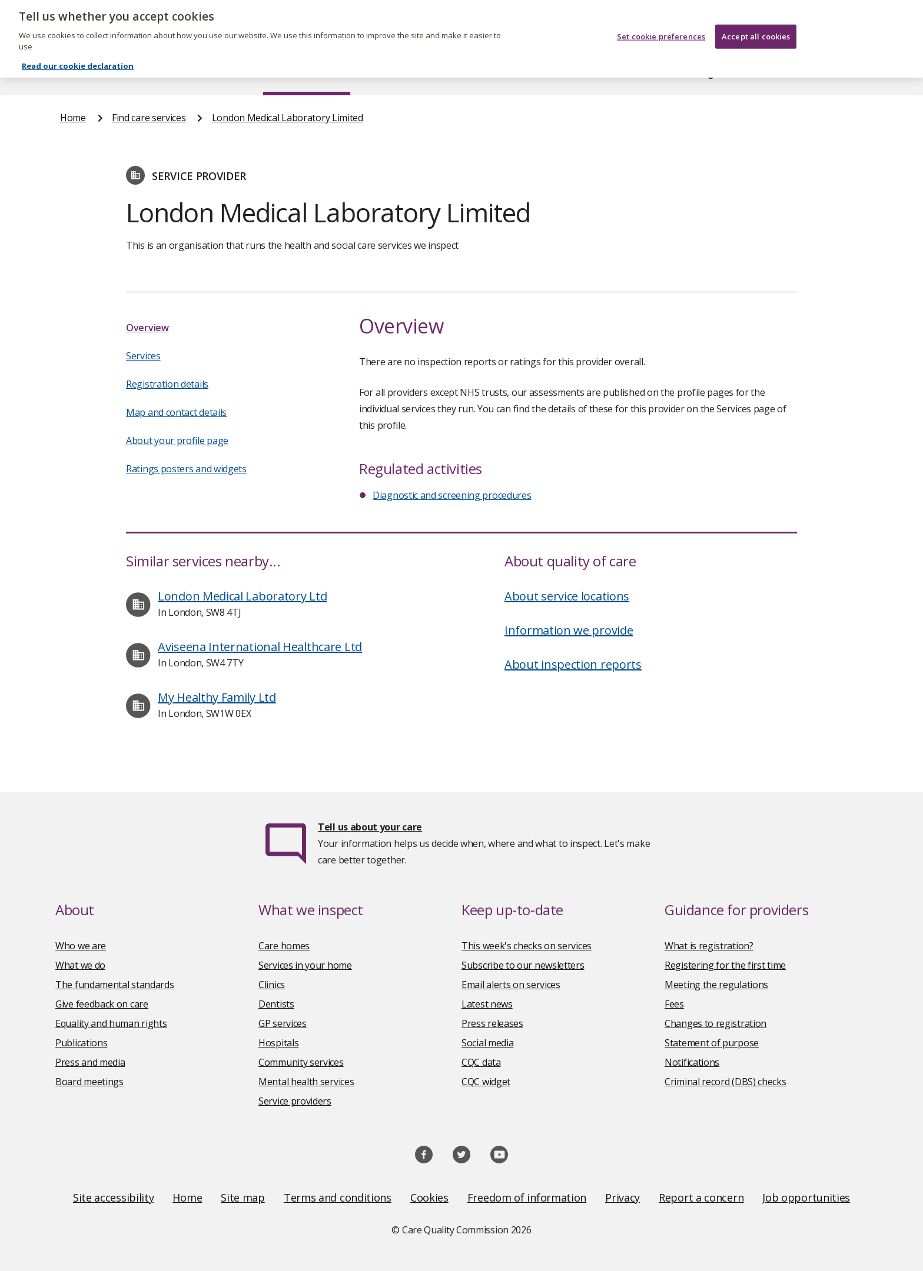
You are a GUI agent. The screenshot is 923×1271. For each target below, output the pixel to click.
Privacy (622, 1197)
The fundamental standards (114, 984)
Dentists (276, 1004)
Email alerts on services (511, 984)
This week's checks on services (527, 945)
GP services (282, 1023)
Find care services (307, 72)
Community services (301, 1062)
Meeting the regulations (716, 984)
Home (73, 72)
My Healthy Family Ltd (217, 697)
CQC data (481, 1062)
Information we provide (568, 630)
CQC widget (486, 1081)
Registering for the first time (725, 965)
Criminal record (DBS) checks (725, 1081)
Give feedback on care (101, 1004)
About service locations (566, 596)
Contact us (839, 72)
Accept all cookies (756, 29)
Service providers (294, 1101)
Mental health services (306, 1081)
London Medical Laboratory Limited (287, 117)
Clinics (271, 984)
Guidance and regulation (689, 72)
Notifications (692, 1062)
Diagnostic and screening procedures (452, 495)
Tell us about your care (370, 826)
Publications (538, 72)
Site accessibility (113, 1197)
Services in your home (305, 965)
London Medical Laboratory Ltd (242, 596)
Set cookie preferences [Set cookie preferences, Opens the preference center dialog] (661, 29)
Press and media (90, 1062)
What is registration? (709, 945)
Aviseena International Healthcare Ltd (260, 647)
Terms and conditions (337, 1197)
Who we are (80, 945)
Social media (487, 1042)
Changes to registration (715, 1023)
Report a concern (701, 1197)
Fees (674, 1004)
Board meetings (89, 1081)
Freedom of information (526, 1197)
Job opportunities (806, 1197)
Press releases (492, 1023)
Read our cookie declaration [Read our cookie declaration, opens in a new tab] (78, 58)
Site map (243, 1197)
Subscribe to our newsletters (523, 965)
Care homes (284, 945)
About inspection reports (573, 664)
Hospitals (278, 1042)
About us (177, 72)
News (428, 72)
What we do (80, 965)
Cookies (429, 1197)
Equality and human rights (111, 1023)
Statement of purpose (712, 1042)
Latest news (487, 1004)
